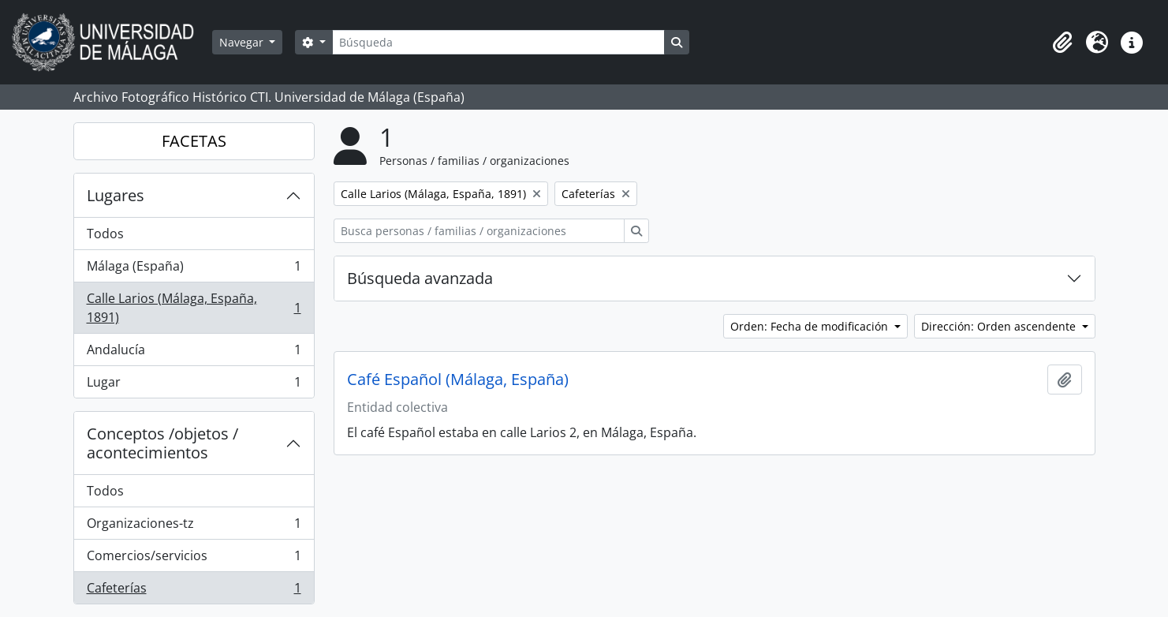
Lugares (115, 195)
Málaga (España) (193, 269)
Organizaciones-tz (193, 527)
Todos (105, 233)
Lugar (193, 385)
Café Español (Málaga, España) (458, 379)
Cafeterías (193, 591)
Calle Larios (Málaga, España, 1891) (193, 308)
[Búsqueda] (498, 42)
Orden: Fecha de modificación (810, 326)
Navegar (243, 42)
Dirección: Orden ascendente (1000, 326)
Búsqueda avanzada (420, 278)
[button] (1062, 42)
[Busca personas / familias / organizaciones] (479, 231)
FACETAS (194, 140)
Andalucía (193, 353)
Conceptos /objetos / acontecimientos (162, 443)
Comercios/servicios (193, 559)
